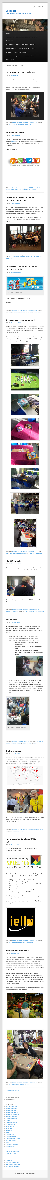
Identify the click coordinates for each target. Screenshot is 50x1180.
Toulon (39, 312)
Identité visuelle (13, 561)
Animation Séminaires (12, 1114)
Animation (8, 52)
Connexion (9, 1160)
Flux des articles (12, 1162)
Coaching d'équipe (11, 1118)
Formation (26, 741)
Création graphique (11, 1122)
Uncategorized (10, 1146)
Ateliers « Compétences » (20, 52)
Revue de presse (38, 829)
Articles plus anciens (12, 1090)
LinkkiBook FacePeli (12, 1151)
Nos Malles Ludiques (29, 56)
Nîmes (13, 189)
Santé (7, 1142)
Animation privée (11, 1110)
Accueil (8, 33)
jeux (31, 124)
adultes (17, 256)
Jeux (35, 122)
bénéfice (19, 743)
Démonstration (10, 1124)
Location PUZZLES (11, 48)
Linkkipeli (11, 11)
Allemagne (15, 942)
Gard (38, 188)
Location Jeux (10, 1134)
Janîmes (13, 141)
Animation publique (28, 122)
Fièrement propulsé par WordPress (25, 1173)
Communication (39, 611)
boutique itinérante (11, 1116)
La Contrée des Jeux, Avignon (20, 72)
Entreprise (15, 188)
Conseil (34, 188)
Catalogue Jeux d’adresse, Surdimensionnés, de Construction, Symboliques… (22, 38)
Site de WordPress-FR (12, 1166)
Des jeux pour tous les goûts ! (20, 320)
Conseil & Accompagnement (13, 56)
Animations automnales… (18, 950)
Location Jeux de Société (28, 44)
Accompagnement (11, 1106)
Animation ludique (17, 122)
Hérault (30, 553)
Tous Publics (32, 189)
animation (14, 124)
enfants (33, 256)
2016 (10, 124)
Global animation (14, 751)
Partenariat (25, 189)
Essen (20, 942)
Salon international (27, 942)
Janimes (8, 189)
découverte (21, 124)
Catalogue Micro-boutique (13, 44)
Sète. (40, 553)
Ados (13, 256)
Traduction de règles (12, 1144)
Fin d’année (11, 619)
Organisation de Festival (13, 1138)
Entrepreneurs (10, 1126)
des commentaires (13, 1164)
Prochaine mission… (16, 132)
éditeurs (27, 124)
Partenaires (18, 189)
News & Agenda (10, 59)
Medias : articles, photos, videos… (27, 48)
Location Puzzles (11, 1136)
